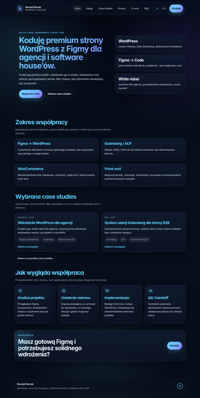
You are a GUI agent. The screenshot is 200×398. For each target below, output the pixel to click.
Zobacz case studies (59, 93)
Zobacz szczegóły (28, 246)
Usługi (89, 8)
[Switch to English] (161, 8)
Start (77, 8)
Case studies (105, 8)
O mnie (135, 8)
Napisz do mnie (31, 93)
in (180, 386)
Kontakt (176, 8)
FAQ (146, 8)
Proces (122, 8)
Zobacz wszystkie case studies (35, 258)
